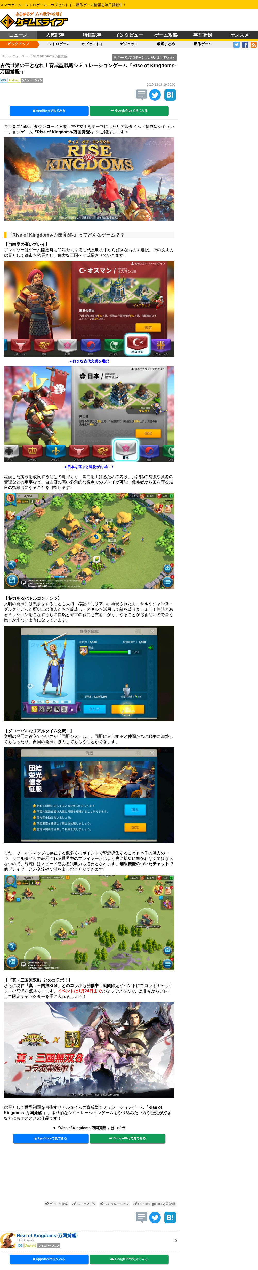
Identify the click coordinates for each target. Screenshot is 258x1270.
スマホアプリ (83, 1204)
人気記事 (55, 35)
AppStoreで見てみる (49, 110)
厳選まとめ (166, 44)
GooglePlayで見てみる (128, 110)
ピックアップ (18, 44)
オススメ (239, 35)
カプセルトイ (92, 44)
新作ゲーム (203, 44)
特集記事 (92, 35)
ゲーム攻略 (166, 35)
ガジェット (129, 44)
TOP (4, 56)
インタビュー (129, 35)
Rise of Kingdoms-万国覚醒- (49, 56)
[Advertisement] (89, 1175)
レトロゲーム (59, 44)
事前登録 (203, 35)
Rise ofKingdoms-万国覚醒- (154, 1204)
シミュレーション (114, 1204)
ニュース (18, 35)
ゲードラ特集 (56, 1204)
